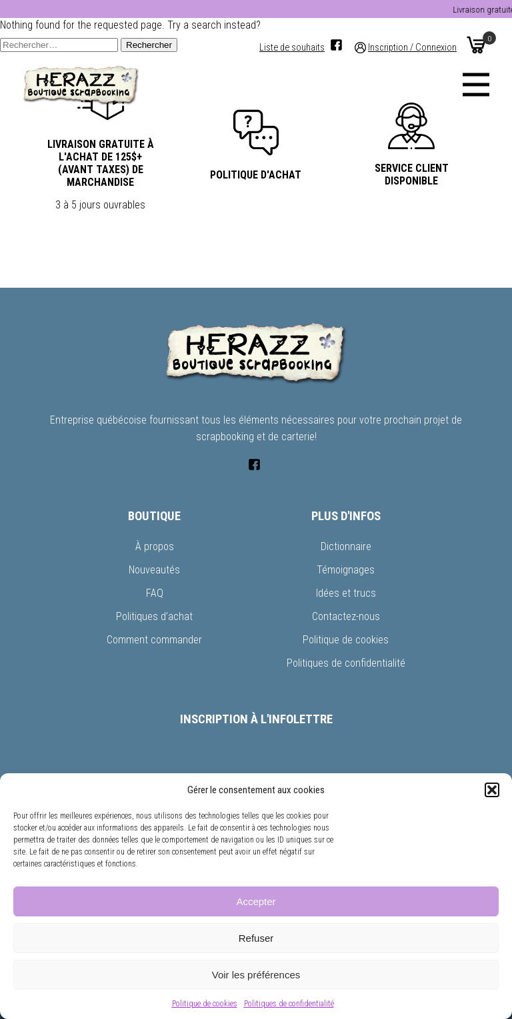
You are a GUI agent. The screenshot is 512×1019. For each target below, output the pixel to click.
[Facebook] (336, 45)
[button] (492, 790)
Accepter (255, 901)
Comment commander (154, 639)
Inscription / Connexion (412, 47)
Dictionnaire (346, 546)
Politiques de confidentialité (289, 1003)
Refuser (256, 938)
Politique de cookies (204, 1003)
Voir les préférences (256, 974)
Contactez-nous (346, 616)
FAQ (154, 593)
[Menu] (476, 84)
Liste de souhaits (292, 47)
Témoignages (346, 569)
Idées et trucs (346, 593)
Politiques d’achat (154, 616)
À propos (154, 546)
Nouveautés (154, 569)
